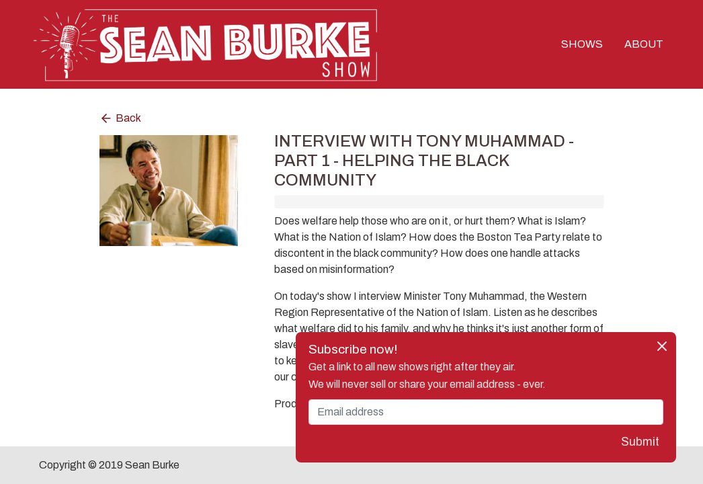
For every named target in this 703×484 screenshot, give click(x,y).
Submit (640, 442)
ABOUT (643, 44)
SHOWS (582, 44)
